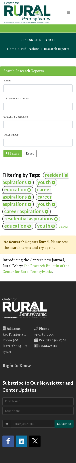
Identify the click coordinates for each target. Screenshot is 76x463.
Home (11, 48)
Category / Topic (16, 98)
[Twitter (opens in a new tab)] (35, 441)
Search (12, 153)
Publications (30, 48)
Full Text (11, 134)
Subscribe (64, 424)
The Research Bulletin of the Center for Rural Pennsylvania (36, 268)
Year (7, 80)
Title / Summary (15, 116)
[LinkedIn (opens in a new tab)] (21, 441)
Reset (29, 153)
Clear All (63, 226)
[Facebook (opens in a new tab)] (8, 441)
